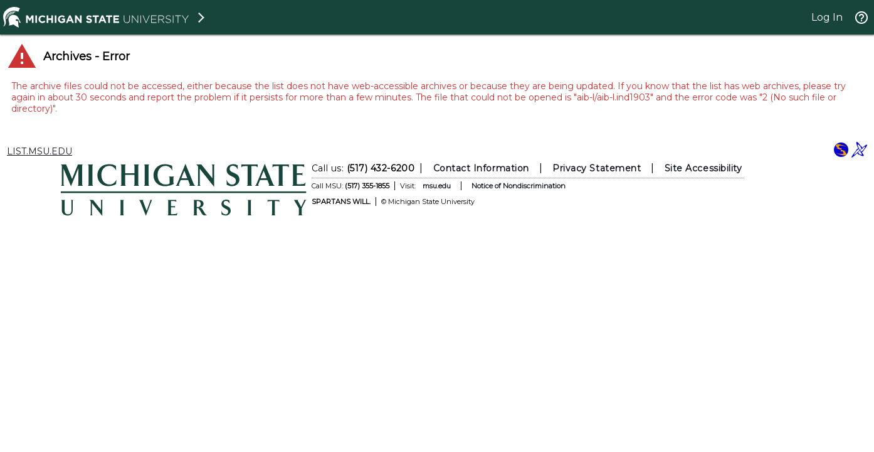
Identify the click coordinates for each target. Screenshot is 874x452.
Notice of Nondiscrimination (518, 185)
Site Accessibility (703, 168)
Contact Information (481, 168)
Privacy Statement (596, 168)
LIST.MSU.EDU (39, 151)
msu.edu (437, 185)
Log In (827, 17)
